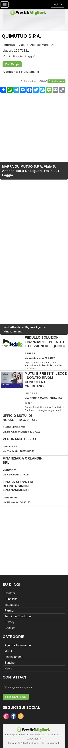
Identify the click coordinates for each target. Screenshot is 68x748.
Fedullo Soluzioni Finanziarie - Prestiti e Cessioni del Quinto (45, 342)
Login (57, 4)
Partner (9, 610)
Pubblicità (11, 598)
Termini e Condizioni (18, 616)
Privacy (9, 622)
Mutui (8, 651)
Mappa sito (12, 604)
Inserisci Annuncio (15, 696)
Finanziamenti (29, 71)
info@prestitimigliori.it (20, 687)
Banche (10, 662)
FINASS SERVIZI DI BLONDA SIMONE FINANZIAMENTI (18, 486)
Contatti (10, 593)
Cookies (10, 627)
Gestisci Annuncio (56, 81)
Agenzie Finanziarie (18, 645)
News (8, 668)
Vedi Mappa (12, 64)
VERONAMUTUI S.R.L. (20, 439)
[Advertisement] (34, 128)
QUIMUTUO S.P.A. (21, 36)
